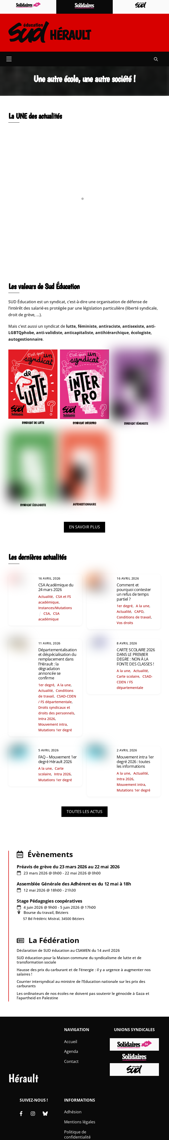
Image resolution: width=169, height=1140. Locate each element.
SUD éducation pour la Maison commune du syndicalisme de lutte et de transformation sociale (79, 960)
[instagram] (33, 1113)
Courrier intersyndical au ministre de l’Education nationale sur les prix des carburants (81, 983)
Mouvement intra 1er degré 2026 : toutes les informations (135, 761)
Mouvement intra (52, 724)
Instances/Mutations (55, 607)
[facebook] (21, 1113)
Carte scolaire (128, 676)
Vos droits (125, 622)
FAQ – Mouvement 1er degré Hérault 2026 (57, 759)
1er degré (125, 606)
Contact (71, 1061)
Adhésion (73, 1112)
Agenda (71, 1051)
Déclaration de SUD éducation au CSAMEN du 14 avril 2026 (68, 950)
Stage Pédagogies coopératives (49, 901)
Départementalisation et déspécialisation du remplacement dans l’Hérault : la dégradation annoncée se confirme (57, 664)
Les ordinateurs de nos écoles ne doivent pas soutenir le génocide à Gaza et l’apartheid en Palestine (83, 995)
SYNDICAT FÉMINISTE (136, 423)
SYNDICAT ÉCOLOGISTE (33, 505)
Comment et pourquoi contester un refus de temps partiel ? (134, 592)
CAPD (138, 611)
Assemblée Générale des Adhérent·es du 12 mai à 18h (74, 884)
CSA (46, 613)
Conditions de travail (134, 617)
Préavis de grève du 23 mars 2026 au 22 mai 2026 (68, 867)
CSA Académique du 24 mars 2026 (55, 587)
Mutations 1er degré (55, 730)
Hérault (23, 1078)
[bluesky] (45, 1113)
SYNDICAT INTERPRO (84, 423)
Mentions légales (79, 1122)
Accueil (70, 1041)
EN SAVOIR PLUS (84, 527)
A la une (142, 606)
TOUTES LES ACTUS (84, 811)
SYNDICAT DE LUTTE (33, 423)
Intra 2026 (46, 718)
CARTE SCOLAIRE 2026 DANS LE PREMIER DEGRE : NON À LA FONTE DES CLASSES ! (136, 657)
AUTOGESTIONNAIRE (84, 504)
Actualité (45, 596)
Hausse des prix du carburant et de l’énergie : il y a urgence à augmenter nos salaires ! (84, 972)
